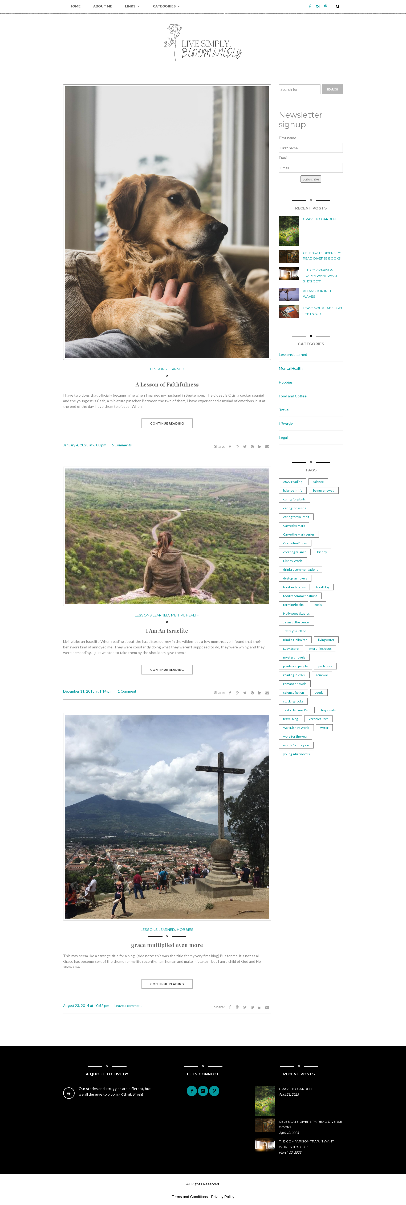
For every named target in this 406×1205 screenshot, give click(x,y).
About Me (102, 6)
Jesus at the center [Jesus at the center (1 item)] (296, 622)
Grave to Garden (319, 219)
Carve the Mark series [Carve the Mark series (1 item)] (299, 534)
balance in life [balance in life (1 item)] (292, 490)
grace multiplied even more (167, 944)
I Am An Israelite (167, 630)
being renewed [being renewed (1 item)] (323, 490)
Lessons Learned (167, 369)
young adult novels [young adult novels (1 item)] (296, 754)
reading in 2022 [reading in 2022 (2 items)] (294, 675)
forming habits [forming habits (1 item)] (293, 605)
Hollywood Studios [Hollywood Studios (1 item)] (296, 613)
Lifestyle (286, 423)
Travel (284, 410)
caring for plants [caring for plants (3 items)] (294, 499)
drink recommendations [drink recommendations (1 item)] (300, 569)
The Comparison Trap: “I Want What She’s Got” (320, 275)
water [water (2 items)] (324, 728)
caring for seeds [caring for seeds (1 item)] (294, 508)
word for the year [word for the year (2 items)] (295, 736)
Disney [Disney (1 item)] (322, 552)
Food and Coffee (293, 396)
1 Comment (127, 691)
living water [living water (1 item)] (326, 640)
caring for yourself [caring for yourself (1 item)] (296, 517)
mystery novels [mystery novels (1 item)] (294, 657)
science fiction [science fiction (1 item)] (293, 692)
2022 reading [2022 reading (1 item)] (292, 482)
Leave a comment (128, 1006)
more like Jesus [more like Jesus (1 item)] (320, 649)
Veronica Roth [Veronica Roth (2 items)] (318, 719)
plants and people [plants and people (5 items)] (295, 666)
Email (283, 157)
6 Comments (122, 445)
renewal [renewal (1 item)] (322, 675)
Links (132, 6)
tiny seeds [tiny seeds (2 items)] (328, 710)
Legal (283, 437)
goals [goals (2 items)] (318, 605)
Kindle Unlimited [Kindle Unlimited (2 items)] (295, 640)
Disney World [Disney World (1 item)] (293, 561)
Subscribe (311, 179)
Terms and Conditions (190, 1197)
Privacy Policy (222, 1197)
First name (287, 137)
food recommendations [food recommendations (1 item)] (300, 596)
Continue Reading (167, 423)
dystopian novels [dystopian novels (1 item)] (295, 578)
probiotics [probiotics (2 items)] (325, 666)
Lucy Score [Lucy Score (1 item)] (291, 649)
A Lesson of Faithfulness (167, 384)
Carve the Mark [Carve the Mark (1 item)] (294, 526)
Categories (166, 6)
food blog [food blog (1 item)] (322, 587)
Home (75, 6)
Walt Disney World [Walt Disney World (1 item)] (296, 728)
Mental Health (185, 615)
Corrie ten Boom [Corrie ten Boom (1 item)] (295, 543)
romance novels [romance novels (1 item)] (294, 684)
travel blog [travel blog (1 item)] (290, 719)
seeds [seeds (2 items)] (319, 692)
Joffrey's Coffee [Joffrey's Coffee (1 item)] (294, 631)
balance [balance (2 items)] (318, 482)
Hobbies (185, 929)
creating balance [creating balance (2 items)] (294, 552)
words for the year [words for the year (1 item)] (296, 745)
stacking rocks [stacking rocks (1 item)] (293, 701)
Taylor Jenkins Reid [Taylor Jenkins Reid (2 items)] (296, 710)
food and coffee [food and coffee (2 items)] (294, 587)
